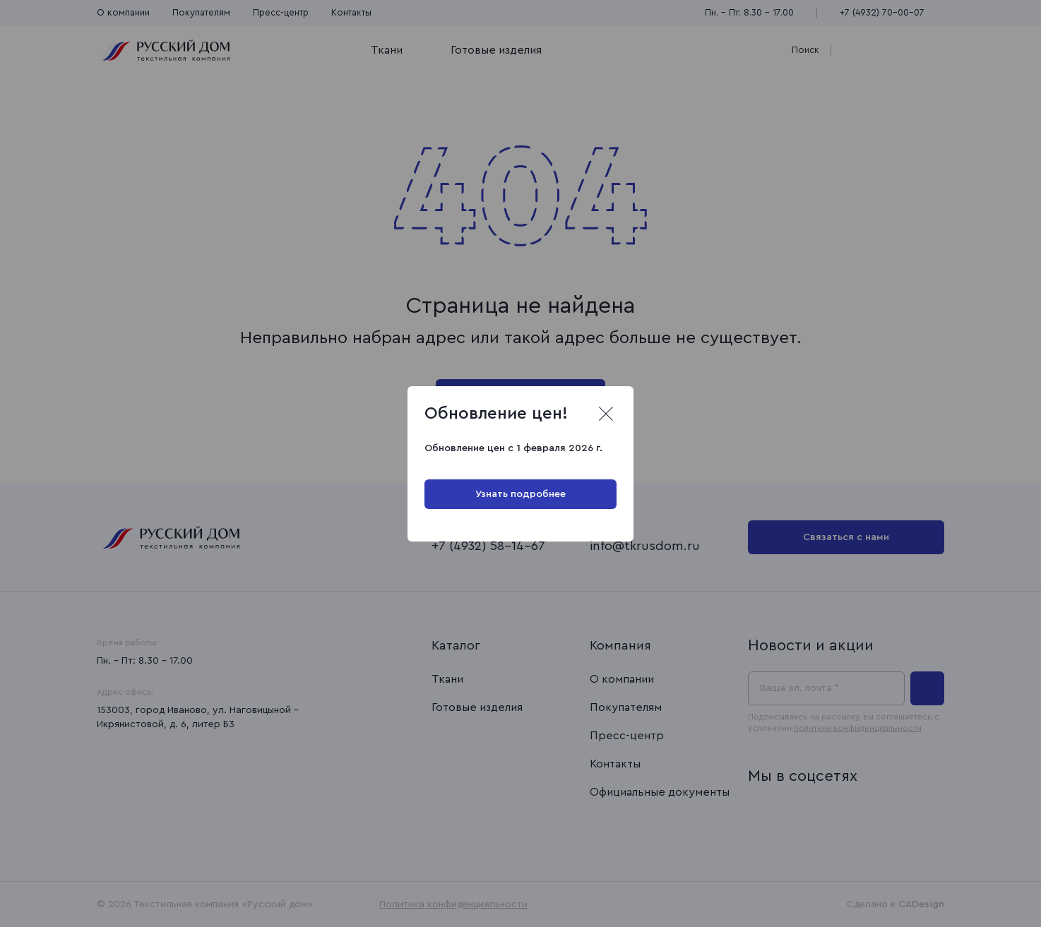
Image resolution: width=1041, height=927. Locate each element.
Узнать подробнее (520, 494)
